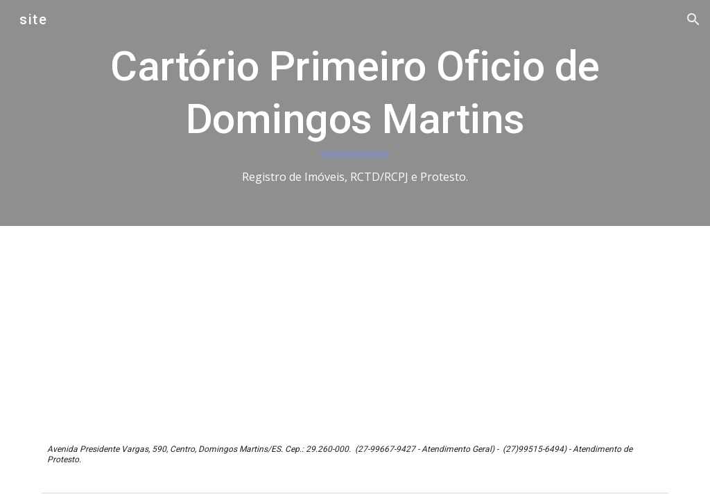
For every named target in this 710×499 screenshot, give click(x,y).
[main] (355, 113)
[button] (693, 19)
